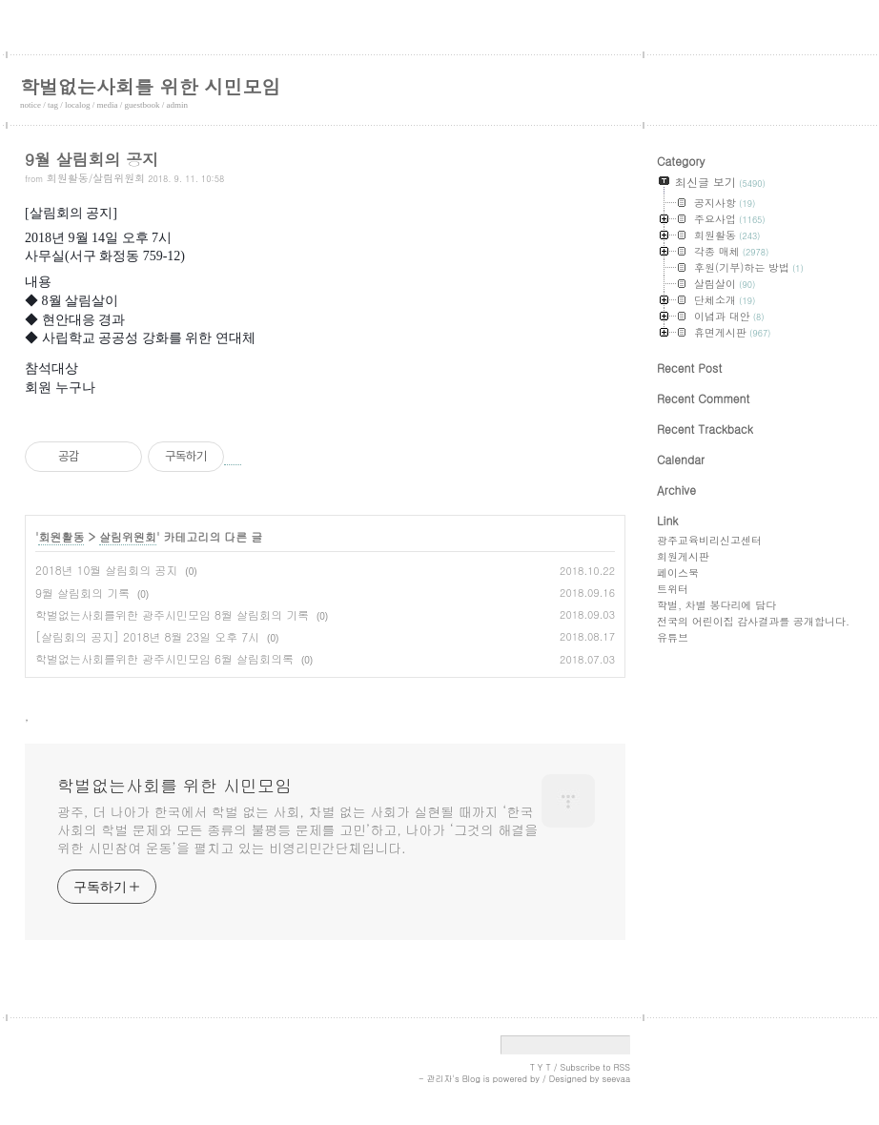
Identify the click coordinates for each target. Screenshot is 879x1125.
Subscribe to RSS (595, 1067)
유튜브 (672, 637)
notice (30, 105)
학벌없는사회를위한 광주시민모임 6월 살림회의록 (164, 658)
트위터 (672, 589)
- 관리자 (436, 1079)
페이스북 (678, 572)
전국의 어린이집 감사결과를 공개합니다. (753, 621)
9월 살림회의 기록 (82, 592)
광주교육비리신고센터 (709, 540)
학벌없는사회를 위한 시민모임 (150, 86)
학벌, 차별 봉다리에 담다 (716, 605)
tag (53, 105)
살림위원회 (127, 536)
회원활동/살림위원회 (96, 178)
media (107, 105)
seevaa (616, 1079)
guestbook (142, 105)
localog (78, 105)
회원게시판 (683, 556)
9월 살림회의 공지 (91, 159)
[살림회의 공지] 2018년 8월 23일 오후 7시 (147, 636)
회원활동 (61, 536)
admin (178, 105)
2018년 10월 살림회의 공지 (106, 570)
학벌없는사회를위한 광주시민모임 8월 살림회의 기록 (172, 614)
